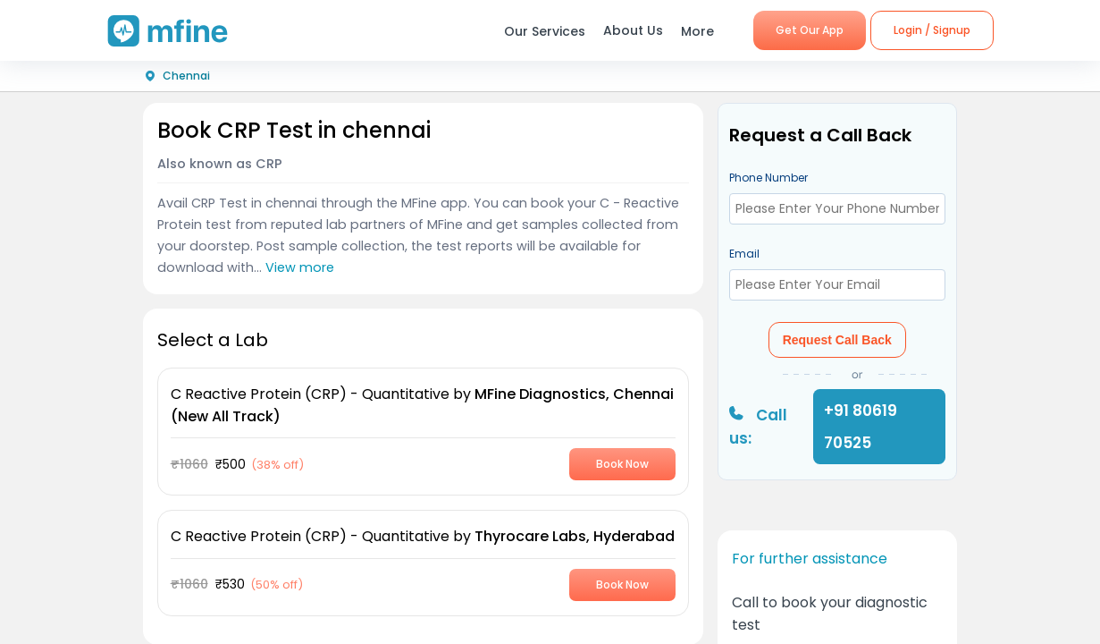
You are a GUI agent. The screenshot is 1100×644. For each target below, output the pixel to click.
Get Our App (810, 30)
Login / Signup (932, 30)
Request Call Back (837, 340)
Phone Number (768, 177)
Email (744, 253)
